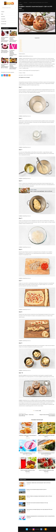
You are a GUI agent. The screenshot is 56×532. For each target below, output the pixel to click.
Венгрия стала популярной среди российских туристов (36, 489)
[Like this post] (34, 410)
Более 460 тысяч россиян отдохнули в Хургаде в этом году (37, 502)
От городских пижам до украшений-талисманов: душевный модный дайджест (13, 53)
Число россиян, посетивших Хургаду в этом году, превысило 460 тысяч (39, 509)
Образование (3, 23)
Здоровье (3, 16)
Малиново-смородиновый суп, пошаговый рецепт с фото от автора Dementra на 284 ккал (41, 517)
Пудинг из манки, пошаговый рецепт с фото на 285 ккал (5, 51)
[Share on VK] (36, 410)
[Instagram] (5, 75)
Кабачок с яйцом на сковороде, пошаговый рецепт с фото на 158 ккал (39, 496)
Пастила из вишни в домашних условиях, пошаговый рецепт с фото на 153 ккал (5, 39)
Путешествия (3, 21)
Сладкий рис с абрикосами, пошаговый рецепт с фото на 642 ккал (38, 482)
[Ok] (9, 75)
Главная (2, 11)
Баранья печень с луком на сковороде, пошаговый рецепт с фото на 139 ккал (13, 66)
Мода (2, 14)
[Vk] (7, 75)
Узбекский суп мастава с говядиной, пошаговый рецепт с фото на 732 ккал (13, 39)
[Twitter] (2, 75)
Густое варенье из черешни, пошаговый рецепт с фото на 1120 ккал (5, 66)
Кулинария (25, 2)
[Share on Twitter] (35, 410)
